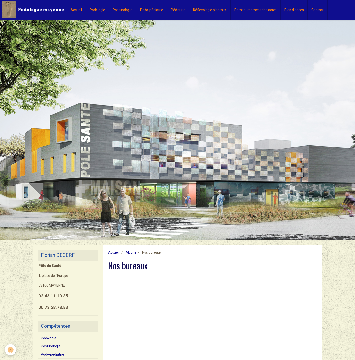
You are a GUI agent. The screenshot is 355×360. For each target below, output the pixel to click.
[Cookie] (10, 349)
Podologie (97, 10)
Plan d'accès (294, 10)
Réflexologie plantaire (210, 10)
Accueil (76, 10)
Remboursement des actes (255, 10)
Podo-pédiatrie (151, 10)
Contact (317, 10)
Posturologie (122, 10)
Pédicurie (178, 10)
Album (131, 252)
